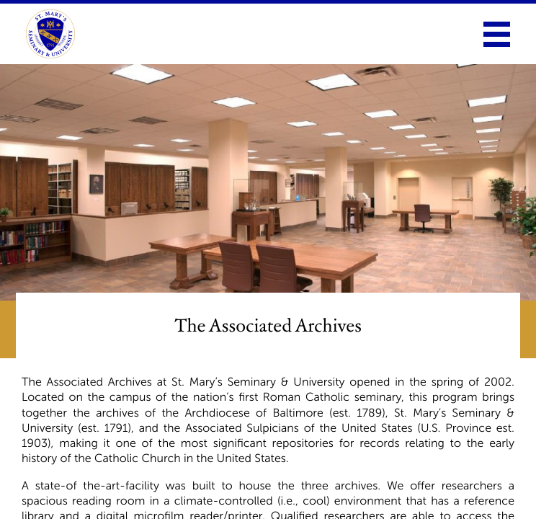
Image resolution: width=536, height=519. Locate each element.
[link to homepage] (50, 33)
